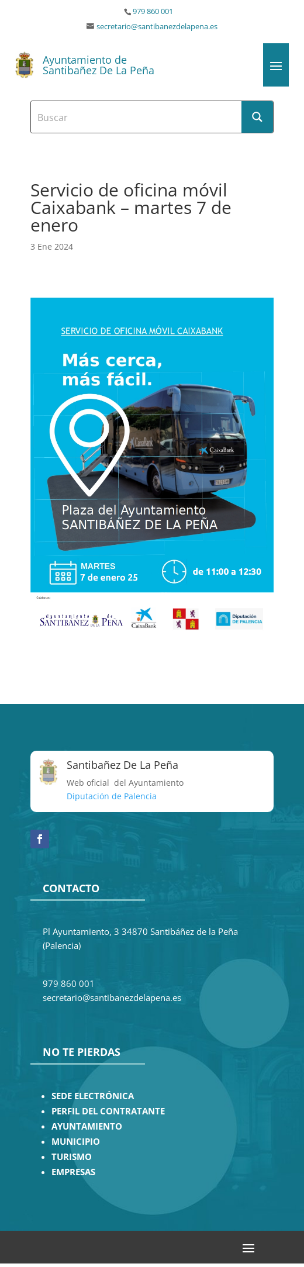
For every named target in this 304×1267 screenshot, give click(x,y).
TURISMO (71, 1157)
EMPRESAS (73, 1172)
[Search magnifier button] (257, 117)
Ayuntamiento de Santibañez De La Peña (98, 65)
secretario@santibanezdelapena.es (156, 27)
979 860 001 (153, 11)
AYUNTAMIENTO (86, 1126)
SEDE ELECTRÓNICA (92, 1096)
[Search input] (136, 117)
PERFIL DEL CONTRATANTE (108, 1111)
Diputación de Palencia (112, 796)
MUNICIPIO (75, 1141)
